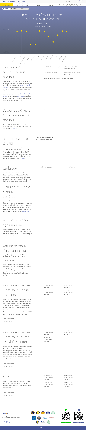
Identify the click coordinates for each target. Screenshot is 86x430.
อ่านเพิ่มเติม (20, 96)
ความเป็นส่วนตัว (7, 422)
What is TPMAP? (7, 420)
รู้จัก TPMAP (68, 1)
